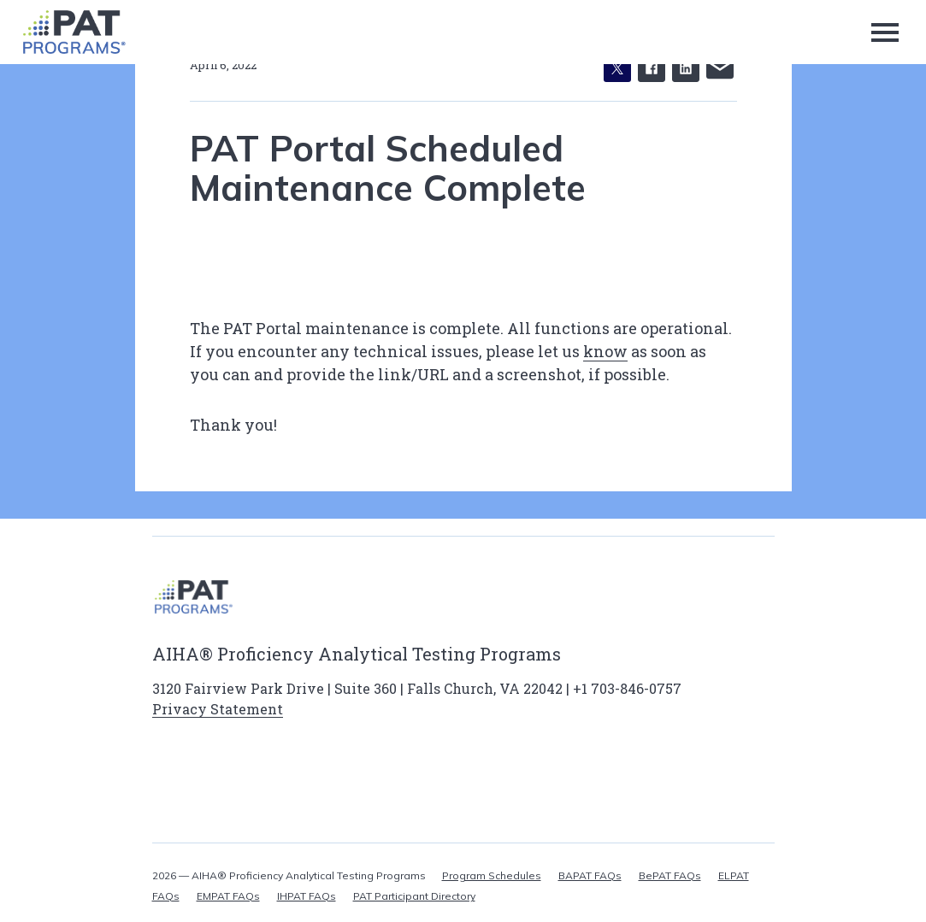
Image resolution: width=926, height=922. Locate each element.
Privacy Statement (217, 709)
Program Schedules (491, 875)
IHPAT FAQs (306, 896)
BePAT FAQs (670, 875)
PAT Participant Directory (414, 896)
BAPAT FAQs (590, 875)
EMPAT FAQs (228, 896)
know (605, 351)
